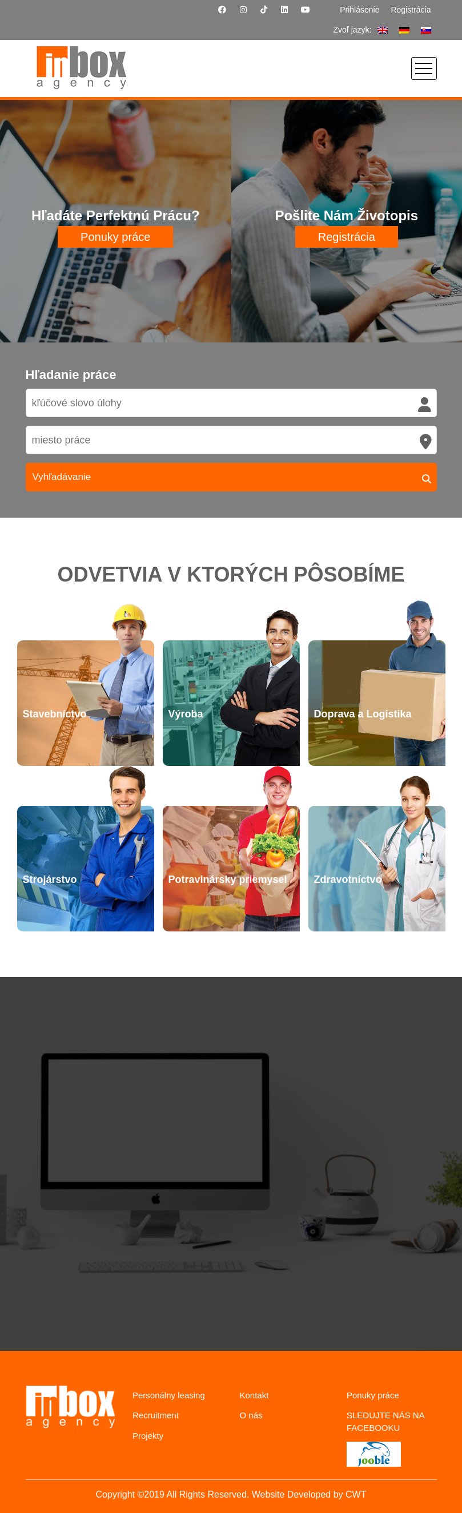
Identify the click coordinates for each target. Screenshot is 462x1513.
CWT (356, 1494)
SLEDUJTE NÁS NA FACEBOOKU (385, 1421)
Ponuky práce (115, 237)
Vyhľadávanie (62, 476)
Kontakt (254, 1395)
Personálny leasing (168, 1395)
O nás (251, 1415)
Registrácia (411, 9)
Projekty (147, 1436)
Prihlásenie (359, 9)
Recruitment (155, 1415)
